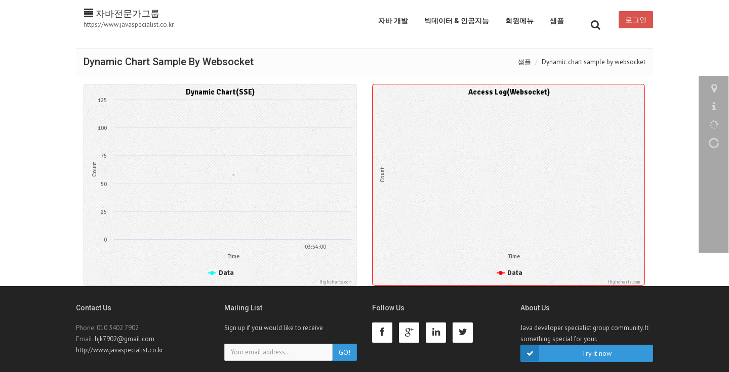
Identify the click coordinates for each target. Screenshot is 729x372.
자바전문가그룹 (121, 13)
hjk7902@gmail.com (124, 339)
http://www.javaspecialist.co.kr (119, 350)
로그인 (635, 19)
